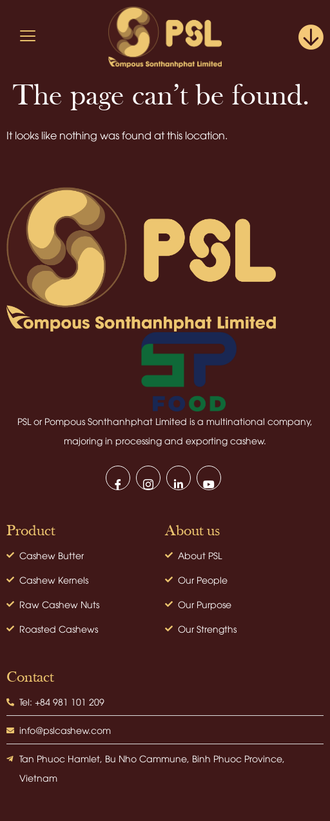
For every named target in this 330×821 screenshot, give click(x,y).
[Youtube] (209, 478)
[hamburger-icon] (27, 37)
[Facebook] (118, 478)
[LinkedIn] (178, 478)
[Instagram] (148, 478)
